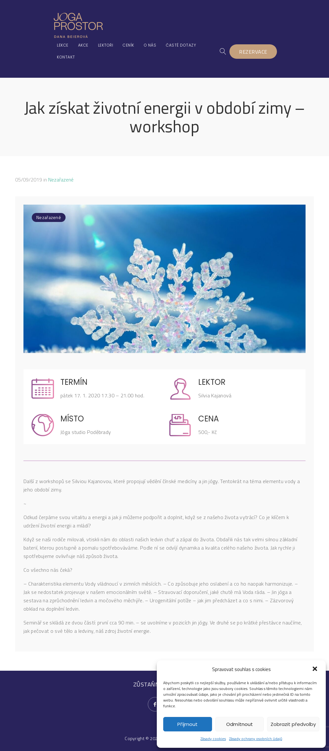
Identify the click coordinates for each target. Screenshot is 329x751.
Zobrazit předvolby (293, 724)
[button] (315, 669)
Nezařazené (61, 179)
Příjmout (187, 724)
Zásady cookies (213, 739)
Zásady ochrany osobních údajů (255, 739)
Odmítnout (239, 724)
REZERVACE (253, 52)
